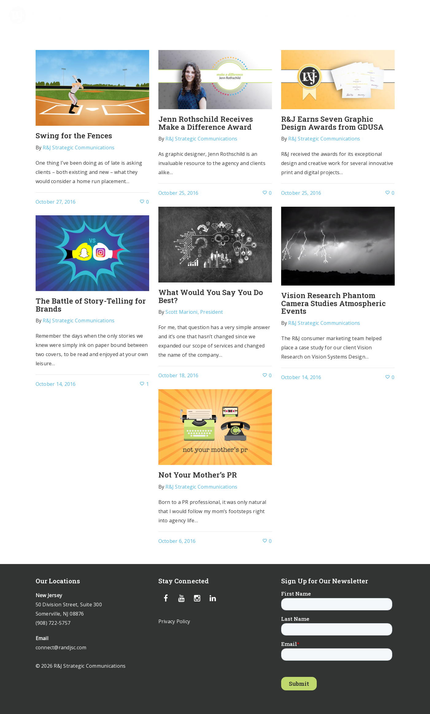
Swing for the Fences (74, 135)
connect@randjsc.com (61, 647)
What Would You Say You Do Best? (210, 296)
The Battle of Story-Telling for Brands (91, 305)
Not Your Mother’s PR (197, 475)
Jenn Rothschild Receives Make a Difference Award (205, 123)
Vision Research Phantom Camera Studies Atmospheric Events (333, 303)
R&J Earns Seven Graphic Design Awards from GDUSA (332, 123)
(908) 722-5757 (53, 623)
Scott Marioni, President (194, 312)
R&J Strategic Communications (78, 147)
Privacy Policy (174, 621)
